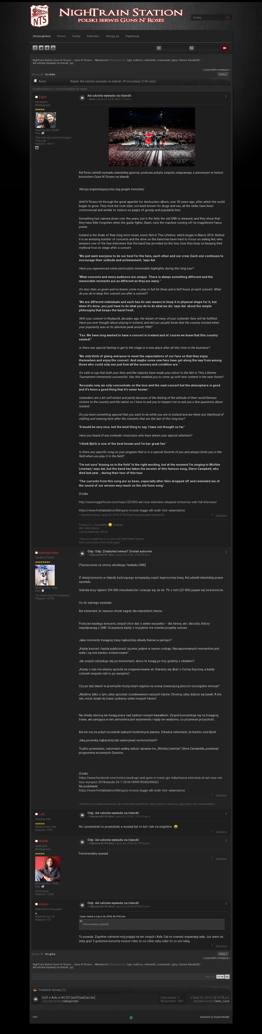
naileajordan (48, 553)
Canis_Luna (221, 1001)
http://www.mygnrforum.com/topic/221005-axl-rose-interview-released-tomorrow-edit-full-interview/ (148, 502)
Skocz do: (210, 976)
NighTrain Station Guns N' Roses (40, 16)
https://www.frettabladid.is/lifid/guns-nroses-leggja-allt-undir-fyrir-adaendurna (132, 510)
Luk (42, 814)
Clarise (183, 60)
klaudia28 (193, 60)
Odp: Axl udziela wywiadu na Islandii (113, 813)
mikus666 (150, 60)
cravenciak (163, 60)
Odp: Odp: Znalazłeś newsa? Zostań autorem (119, 551)
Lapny (174, 60)
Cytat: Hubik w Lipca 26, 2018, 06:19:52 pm (103, 916)
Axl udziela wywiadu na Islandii (109, 95)
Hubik (43, 841)
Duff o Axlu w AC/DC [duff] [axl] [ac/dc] (68, 997)
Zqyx (129, 60)
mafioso (138, 60)
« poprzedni (210, 69)
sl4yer (44, 904)
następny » (223, 69)
